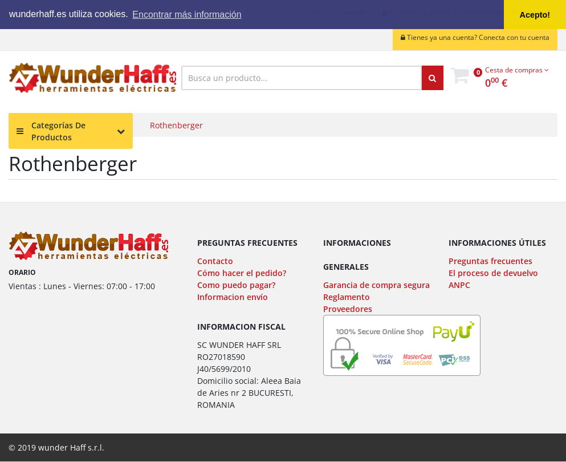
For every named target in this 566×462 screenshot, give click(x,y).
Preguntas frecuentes (490, 261)
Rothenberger (176, 125)
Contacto (215, 261)
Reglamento (346, 296)
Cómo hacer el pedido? (241, 273)
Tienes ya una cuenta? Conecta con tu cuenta (475, 37)
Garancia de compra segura (376, 284)
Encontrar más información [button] (186, 14)
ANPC (459, 284)
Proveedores (347, 308)
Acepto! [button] (535, 14)
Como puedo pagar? (236, 284)
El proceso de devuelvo (493, 273)
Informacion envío (232, 296)
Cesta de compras (517, 70)
